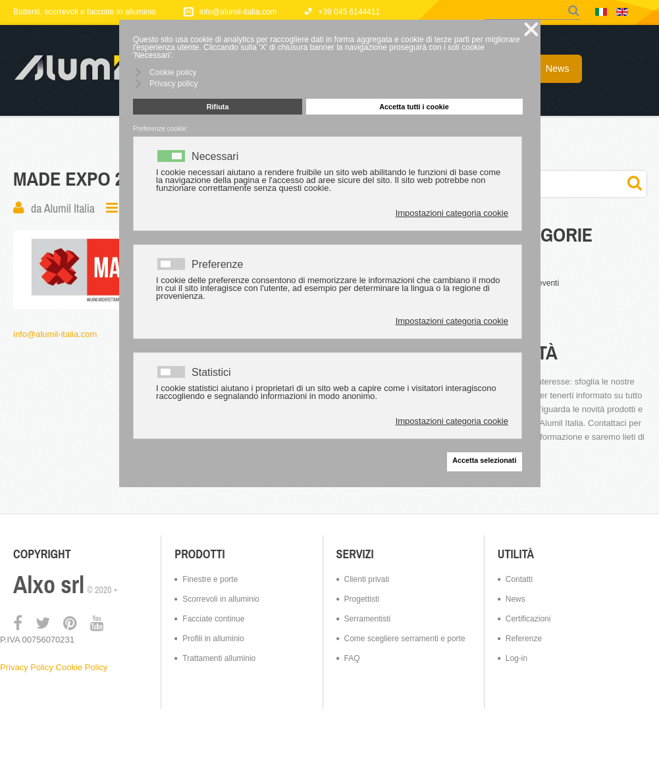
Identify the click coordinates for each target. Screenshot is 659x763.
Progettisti (361, 599)
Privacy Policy (26, 667)
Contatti (519, 579)
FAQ (352, 658)
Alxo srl (48, 584)
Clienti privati (367, 579)
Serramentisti (367, 618)
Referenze (524, 638)
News (515, 599)
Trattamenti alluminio (218, 658)
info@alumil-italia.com (55, 334)
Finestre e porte (210, 579)
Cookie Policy (82, 667)
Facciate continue (213, 618)
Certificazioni (528, 618)
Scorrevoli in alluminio (220, 599)
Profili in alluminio (213, 638)
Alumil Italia (69, 208)
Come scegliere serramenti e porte (404, 638)
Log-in (516, 658)
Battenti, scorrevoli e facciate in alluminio (84, 11)
